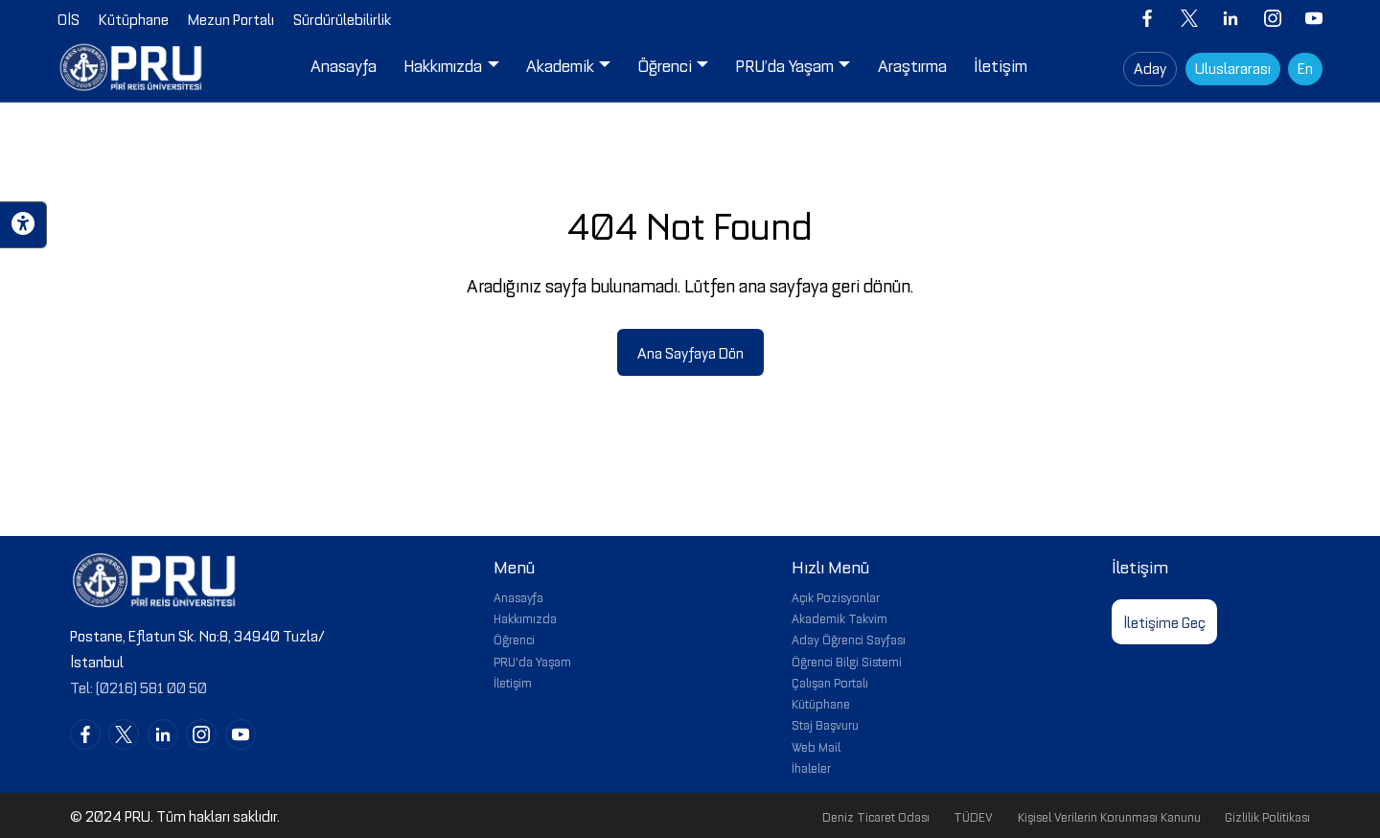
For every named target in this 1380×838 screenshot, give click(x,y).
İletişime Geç (1164, 621)
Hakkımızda (525, 617)
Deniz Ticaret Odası (876, 816)
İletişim (513, 681)
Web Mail (816, 746)
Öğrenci (514, 638)
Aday (1150, 67)
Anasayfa (518, 596)
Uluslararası (1233, 67)
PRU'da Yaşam (532, 660)
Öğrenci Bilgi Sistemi (847, 660)
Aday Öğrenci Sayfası (849, 638)
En (1305, 67)
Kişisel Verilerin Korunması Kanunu (1109, 816)
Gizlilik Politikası (1267, 816)
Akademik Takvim (839, 617)
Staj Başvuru (825, 724)
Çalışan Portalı (830, 681)
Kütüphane (821, 702)
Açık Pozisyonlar (836, 596)
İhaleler (811, 767)
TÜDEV (973, 816)
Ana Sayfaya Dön (690, 351)
